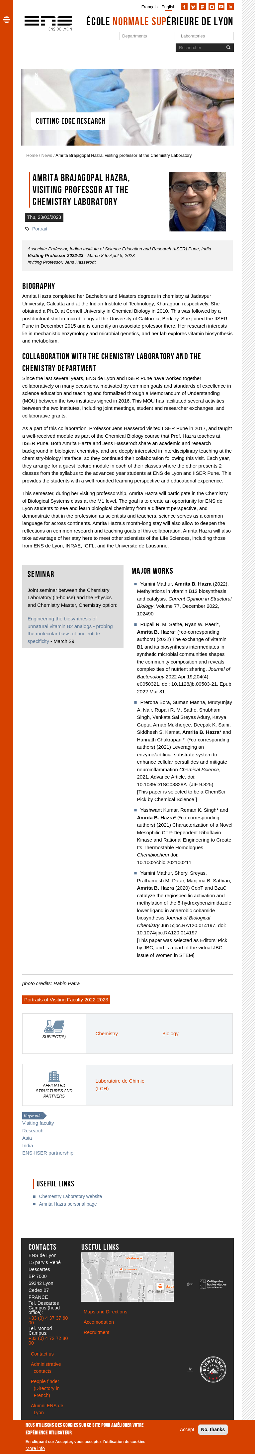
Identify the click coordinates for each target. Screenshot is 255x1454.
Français (149, 6)
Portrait (39, 228)
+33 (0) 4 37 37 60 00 (48, 1320)
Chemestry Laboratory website (70, 1196)
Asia (27, 1138)
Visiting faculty (38, 1123)
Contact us (42, 1354)
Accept (187, 1429)
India (27, 1145)
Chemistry (107, 1033)
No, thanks (213, 1429)
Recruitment (97, 1332)
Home (32, 155)
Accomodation (99, 1322)
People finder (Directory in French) (45, 1388)
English (168, 6)
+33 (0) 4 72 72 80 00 (48, 1341)
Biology (170, 1033)
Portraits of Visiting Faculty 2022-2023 (66, 999)
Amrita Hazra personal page (68, 1204)
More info (35, 1448)
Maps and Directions (105, 1311)
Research (32, 1130)
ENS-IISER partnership (47, 1153)
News (47, 155)
